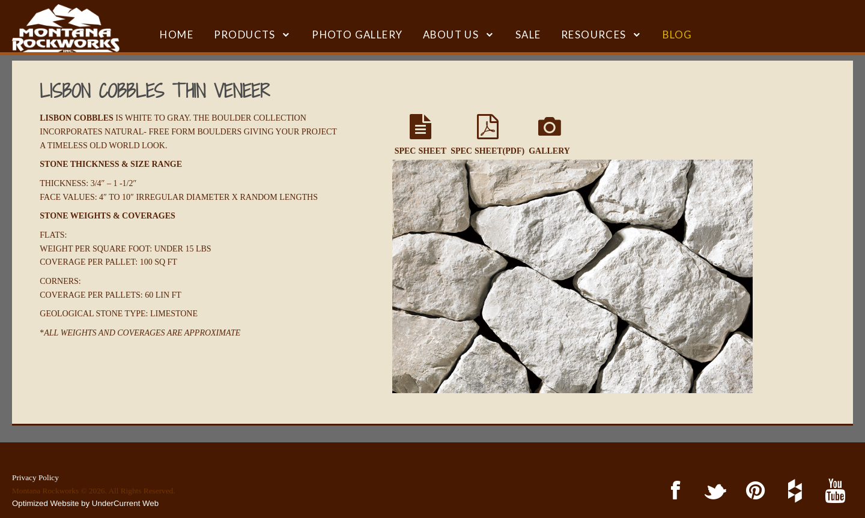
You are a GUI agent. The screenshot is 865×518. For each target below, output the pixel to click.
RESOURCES (594, 34)
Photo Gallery (357, 34)
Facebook (673, 491)
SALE (528, 34)
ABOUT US (451, 34)
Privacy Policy (35, 477)
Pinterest (753, 491)
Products (245, 34)
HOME (176, 34)
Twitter (713, 491)
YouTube (833, 491)
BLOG (678, 34)
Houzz (793, 491)
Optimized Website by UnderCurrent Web (85, 503)
